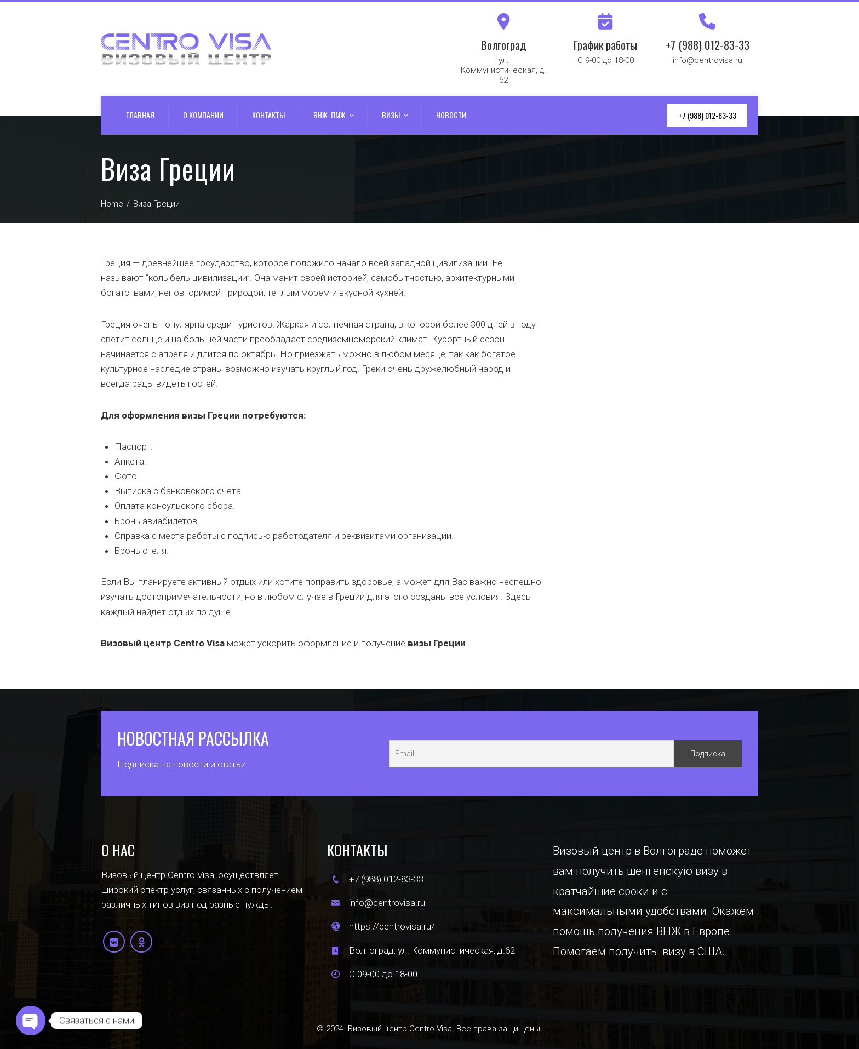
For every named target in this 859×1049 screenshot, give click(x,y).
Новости (451, 115)
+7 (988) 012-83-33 (707, 115)
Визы (396, 115)
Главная (140, 115)
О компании (203, 115)
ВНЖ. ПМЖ (334, 115)
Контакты (268, 115)
